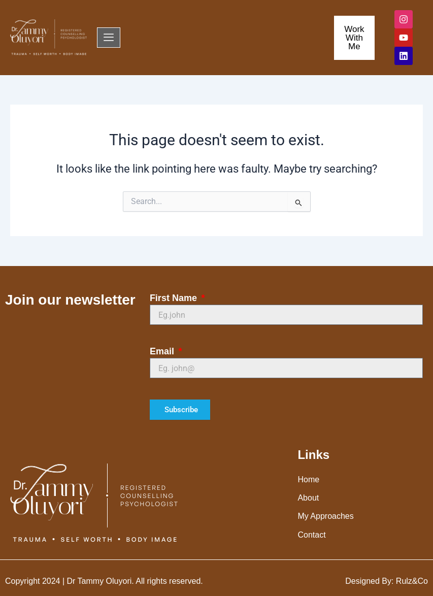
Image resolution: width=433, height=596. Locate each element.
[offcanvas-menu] (108, 37)
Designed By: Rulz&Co (386, 581)
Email (163, 351)
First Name (174, 298)
